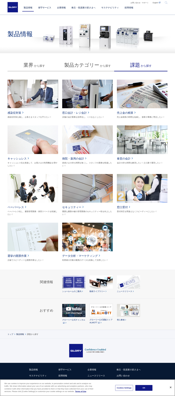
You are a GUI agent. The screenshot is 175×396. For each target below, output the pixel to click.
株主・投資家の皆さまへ (129, 369)
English (155, 3)
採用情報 (62, 375)
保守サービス (65, 369)
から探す (34, 65)
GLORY (13, 7)
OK (144, 388)
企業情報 (92, 369)
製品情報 (20, 334)
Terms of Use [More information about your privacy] (80, 391)
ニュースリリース (96, 375)
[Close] (171, 387)
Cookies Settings (124, 388)
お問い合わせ (123, 375)
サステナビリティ (38, 375)
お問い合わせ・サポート (140, 3)
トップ (10, 334)
